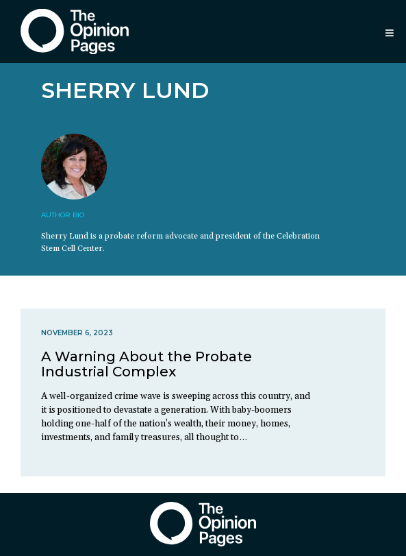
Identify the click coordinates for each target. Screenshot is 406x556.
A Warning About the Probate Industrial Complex (146, 364)
